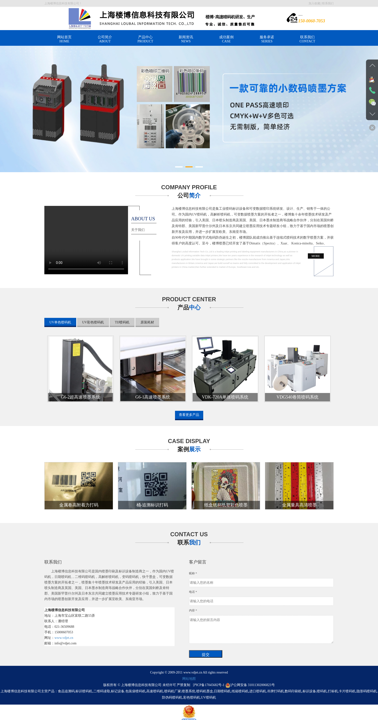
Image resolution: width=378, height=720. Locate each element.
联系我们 (328, 3)
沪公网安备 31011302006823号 (250, 682)
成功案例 (226, 39)
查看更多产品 (189, 415)
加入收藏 (314, 3)
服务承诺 (267, 39)
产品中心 (145, 39)
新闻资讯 (186, 39)
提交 (205, 652)
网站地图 (189, 676)
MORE (315, 256)
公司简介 (105, 39)
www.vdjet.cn (63, 635)
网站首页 (64, 39)
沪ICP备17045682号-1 (208, 682)
